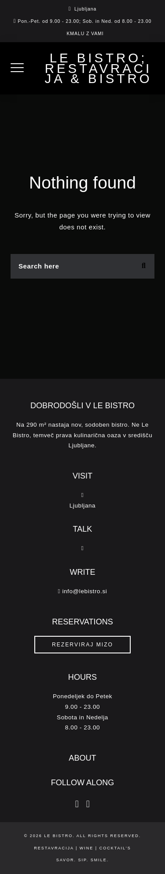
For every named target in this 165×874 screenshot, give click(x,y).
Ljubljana (85, 8)
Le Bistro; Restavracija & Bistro (98, 68)
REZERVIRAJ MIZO (82, 645)
